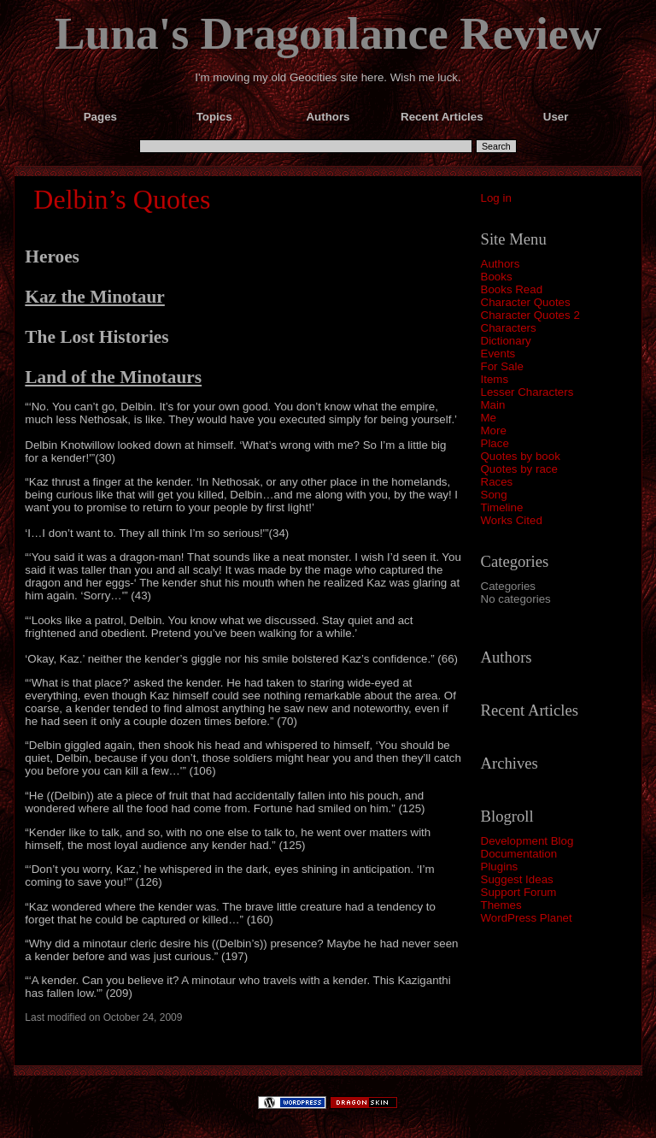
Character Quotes (526, 302)
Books (496, 276)
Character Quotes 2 (530, 315)
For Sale (502, 366)
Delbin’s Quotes (121, 199)
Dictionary (506, 340)
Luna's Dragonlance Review (328, 33)
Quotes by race (519, 469)
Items (495, 379)
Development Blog (527, 840)
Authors (500, 263)
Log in (496, 198)
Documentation (519, 853)
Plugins (499, 866)
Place (495, 443)
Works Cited (511, 520)
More (494, 430)
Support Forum (519, 892)
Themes (501, 905)
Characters (508, 327)
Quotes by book (520, 456)
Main (493, 404)
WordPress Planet (526, 917)
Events (498, 353)
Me (489, 417)
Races (497, 481)
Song (494, 494)
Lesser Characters (527, 392)
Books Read (512, 289)
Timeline (502, 507)
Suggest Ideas (517, 879)
